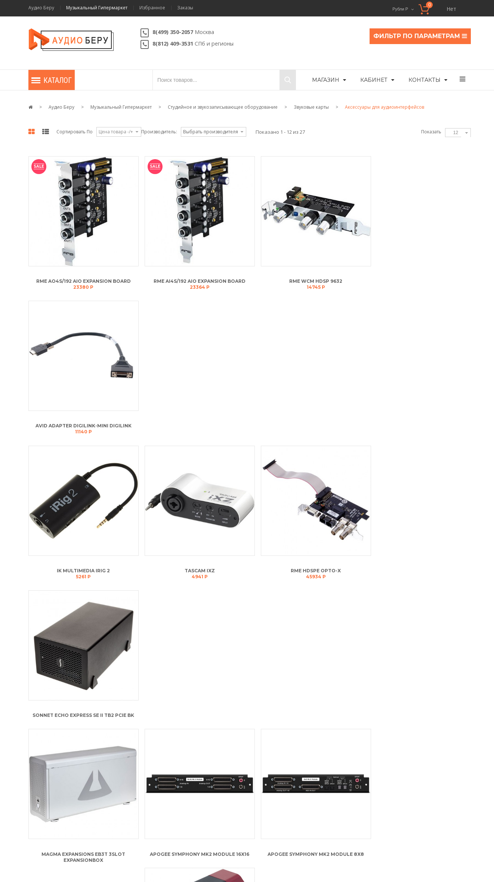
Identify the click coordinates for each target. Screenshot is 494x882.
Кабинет (374, 80)
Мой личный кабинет (59, 767)
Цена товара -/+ (116, 132)
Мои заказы (48, 813)
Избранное (152, 8)
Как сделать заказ (279, 752)
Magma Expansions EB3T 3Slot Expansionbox (82, 565)
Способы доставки (280, 813)
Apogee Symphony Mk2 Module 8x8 (309, 562)
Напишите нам (406, 777)
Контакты (424, 80)
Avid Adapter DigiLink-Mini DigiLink (422, 278)
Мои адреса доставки (59, 783)
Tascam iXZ (195, 420)
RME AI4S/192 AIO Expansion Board (195, 278)
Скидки (137, 856)
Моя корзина (50, 752)
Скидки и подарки (280, 783)
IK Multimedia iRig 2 (82, 420)
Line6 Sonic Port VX (422, 530)
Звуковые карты (311, 107)
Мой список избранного (62, 798)
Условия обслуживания (174, 767)
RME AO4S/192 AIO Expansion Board (82, 278)
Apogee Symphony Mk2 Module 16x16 (195, 562)
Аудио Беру (41, 8)
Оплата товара (276, 798)
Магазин (325, 80)
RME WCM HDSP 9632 (309, 278)
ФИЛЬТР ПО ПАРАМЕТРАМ (420, 36)
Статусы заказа (276, 767)
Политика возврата (169, 783)
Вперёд (250, 604)
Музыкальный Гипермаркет (96, 8)
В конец (279, 604)
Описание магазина (170, 752)
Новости (157, 813)
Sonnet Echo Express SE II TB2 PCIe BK (422, 420)
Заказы (185, 8)
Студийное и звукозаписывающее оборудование (223, 107)
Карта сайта (168, 856)
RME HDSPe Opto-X (309, 420)
